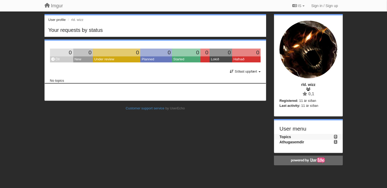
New (78, 59)
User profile (57, 20)
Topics (285, 137)
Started (178, 59)
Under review (104, 59)
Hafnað (238, 59)
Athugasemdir (291, 142)
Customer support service (145, 108)
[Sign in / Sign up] (324, 5)
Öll (55, 59)
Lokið (215, 59)
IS (298, 6)
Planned (148, 59)
